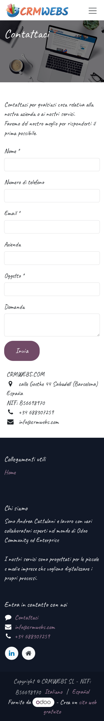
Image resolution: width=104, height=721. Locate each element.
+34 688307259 (32, 636)
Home (10, 472)
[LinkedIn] (11, 653)
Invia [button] (22, 350)
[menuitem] (53, 692)
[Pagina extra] (28, 653)
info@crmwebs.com (35, 627)
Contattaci (26, 617)
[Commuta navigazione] (92, 10)
